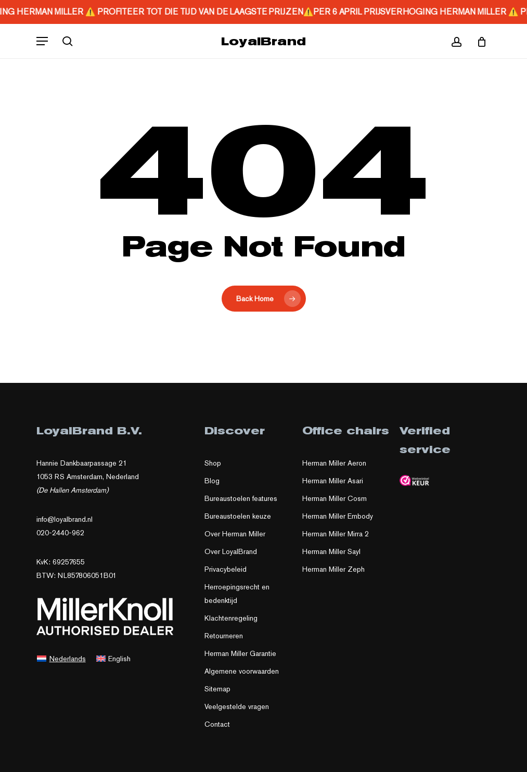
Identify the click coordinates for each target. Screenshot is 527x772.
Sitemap (217, 688)
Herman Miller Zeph (333, 569)
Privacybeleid (225, 569)
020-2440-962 (60, 532)
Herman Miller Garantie (240, 653)
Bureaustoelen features (240, 498)
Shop (212, 463)
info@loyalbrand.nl (64, 519)
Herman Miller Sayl (331, 551)
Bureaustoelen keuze (237, 516)
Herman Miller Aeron (334, 463)
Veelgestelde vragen (236, 706)
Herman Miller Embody (337, 516)
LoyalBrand (263, 41)
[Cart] (477, 41)
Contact (217, 724)
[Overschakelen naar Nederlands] (61, 658)
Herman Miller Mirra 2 (335, 533)
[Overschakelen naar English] (113, 658)
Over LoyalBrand (230, 551)
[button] (42, 41)
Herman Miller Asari (332, 480)
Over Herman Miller (234, 533)
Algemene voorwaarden (241, 671)
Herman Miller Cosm (334, 498)
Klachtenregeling (231, 618)
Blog (212, 480)
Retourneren (223, 635)
